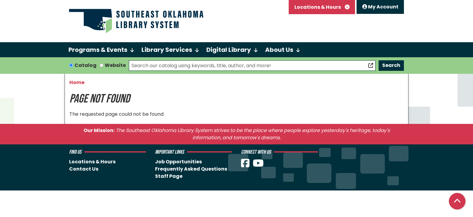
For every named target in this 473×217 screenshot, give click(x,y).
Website (115, 65)
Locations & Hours (318, 7)
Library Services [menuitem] (166, 50)
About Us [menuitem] (279, 50)
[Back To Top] (457, 201)
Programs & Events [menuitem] (97, 50)
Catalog (86, 65)
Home (76, 82)
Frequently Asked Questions (191, 168)
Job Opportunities (178, 161)
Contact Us (83, 168)
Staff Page (169, 176)
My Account (380, 6)
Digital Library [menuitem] (228, 50)
